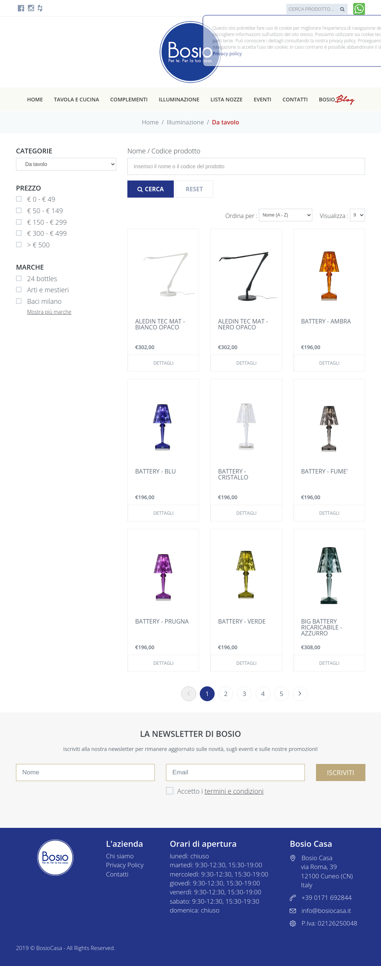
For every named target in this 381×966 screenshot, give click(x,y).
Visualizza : (335, 216)
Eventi (262, 99)
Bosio (336, 99)
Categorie (34, 150)
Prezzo (28, 187)
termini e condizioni (234, 791)
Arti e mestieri (42, 290)
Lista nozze (226, 99)
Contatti (295, 99)
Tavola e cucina (76, 99)
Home (35, 99)
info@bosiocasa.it (326, 910)
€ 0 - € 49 (35, 199)
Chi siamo (120, 856)
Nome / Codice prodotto (164, 150)
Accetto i (215, 791)
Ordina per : (242, 216)
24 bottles (36, 279)
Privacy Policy (125, 865)
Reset (194, 189)
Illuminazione (179, 99)
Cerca (150, 189)
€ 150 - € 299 (41, 222)
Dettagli (163, 363)
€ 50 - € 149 (39, 211)
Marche (30, 267)
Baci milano (39, 301)
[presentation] (72, 797)
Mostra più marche (49, 311)
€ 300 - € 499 (41, 233)
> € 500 (33, 245)
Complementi (129, 99)
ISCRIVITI (340, 772)
